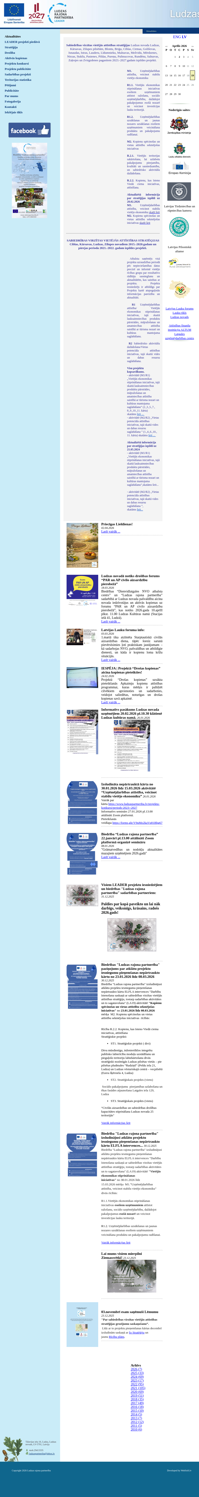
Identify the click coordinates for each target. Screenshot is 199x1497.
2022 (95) (137, 1384)
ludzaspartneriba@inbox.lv (42, 1453)
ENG (177, 37)
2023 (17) (137, 1380)
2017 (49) (137, 1403)
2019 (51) (137, 1395)
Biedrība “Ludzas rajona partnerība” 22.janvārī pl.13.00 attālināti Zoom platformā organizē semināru (129, 838)
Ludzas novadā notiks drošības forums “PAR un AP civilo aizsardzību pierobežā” (130, 580)
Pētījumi (10, 85)
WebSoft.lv (186, 1470)
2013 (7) (136, 1418)
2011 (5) (136, 1426)
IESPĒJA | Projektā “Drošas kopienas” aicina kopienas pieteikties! (130, 670)
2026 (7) (136, 1369)
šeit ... (140, 414)
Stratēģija (11, 47)
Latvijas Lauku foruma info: (123, 630)
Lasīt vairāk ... (110, 531)
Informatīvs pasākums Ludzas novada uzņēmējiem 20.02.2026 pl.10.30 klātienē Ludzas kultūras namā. (131, 713)
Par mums (11, 96)
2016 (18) (137, 1407)
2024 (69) (137, 1377)
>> (192, 46)
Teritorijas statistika (18, 80)
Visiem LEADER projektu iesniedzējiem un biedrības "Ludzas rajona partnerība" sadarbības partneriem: (131, 889)
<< (166, 46)
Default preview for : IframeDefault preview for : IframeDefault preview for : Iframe (94, 132)
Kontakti (11, 107)
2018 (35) (137, 1399)
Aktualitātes (13, 36)
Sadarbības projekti (18, 74)
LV (184, 37)
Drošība (10, 52)
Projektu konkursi (17, 63)
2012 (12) (137, 1422)
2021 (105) (138, 1388)
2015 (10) (137, 1410)
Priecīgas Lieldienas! (117, 524)
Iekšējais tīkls (13, 112)
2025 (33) (137, 1373)
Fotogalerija (13, 101)
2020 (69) (137, 1392)
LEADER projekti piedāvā (22, 42)
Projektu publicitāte (18, 69)
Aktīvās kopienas (16, 58)
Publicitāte (12, 90)
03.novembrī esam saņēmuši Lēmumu (129, 1312)
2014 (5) (136, 1414)
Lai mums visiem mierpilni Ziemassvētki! (121, 1256)
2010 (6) (136, 1429)
